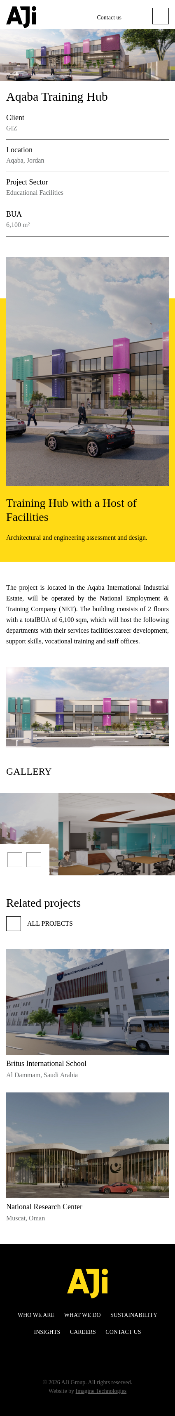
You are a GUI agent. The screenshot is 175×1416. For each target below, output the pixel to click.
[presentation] (14, 859)
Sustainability (133, 1315)
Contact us (109, 17)
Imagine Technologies (101, 1391)
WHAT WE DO (82, 1315)
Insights (47, 1332)
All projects (39, 923)
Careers (83, 1332)
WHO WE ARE (36, 1315)
